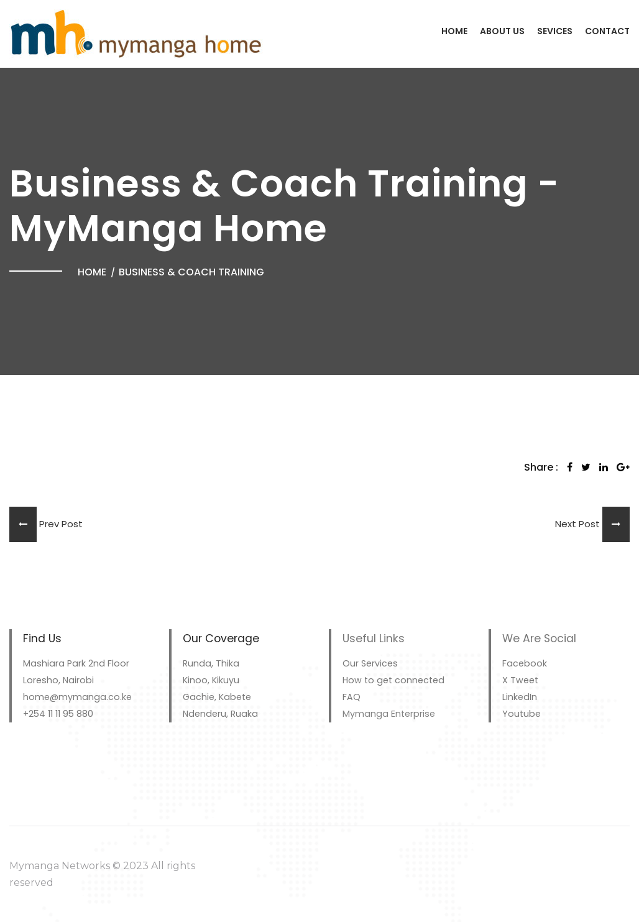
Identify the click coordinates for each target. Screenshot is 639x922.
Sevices (554, 31)
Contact (607, 31)
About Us (502, 31)
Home (454, 31)
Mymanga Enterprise (388, 714)
